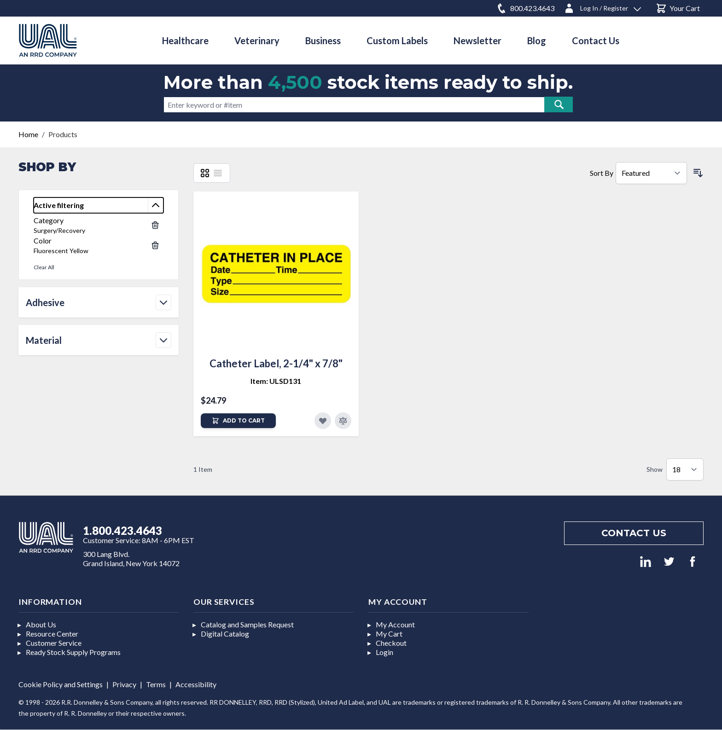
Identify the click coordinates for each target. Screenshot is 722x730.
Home (28, 134)
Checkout (391, 642)
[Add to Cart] (238, 420)
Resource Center (52, 633)
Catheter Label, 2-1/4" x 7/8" (276, 363)
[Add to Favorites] (322, 420)
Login (384, 652)
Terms (156, 684)
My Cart (389, 633)
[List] (217, 173)
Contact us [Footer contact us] (633, 533)
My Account (395, 624)
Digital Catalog (225, 633)
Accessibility (195, 684)
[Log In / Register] (602, 6)
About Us (41, 624)
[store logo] (47, 40)
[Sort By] (651, 173)
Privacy (124, 684)
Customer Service (54, 642)
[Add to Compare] (343, 420)
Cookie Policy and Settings (60, 684)
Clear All (44, 267)
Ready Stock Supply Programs (73, 652)
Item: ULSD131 (275, 381)
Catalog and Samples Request (247, 624)
